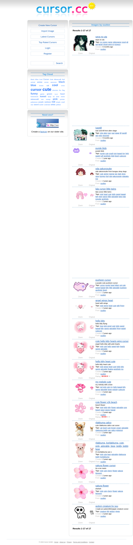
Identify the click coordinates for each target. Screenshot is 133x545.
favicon (43, 131)
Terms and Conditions (80, 542)
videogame (117, 42)
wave (103, 410)
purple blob (101, 148)
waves (107, 410)
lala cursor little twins (106, 189)
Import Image (47, 31)
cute (107, 153)
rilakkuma (99, 430)
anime (106, 174)
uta (97, 44)
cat (121, 285)
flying (122, 306)
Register (48, 53)
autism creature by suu (107, 506)
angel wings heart (104, 300)
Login (47, 48)
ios (122, 369)
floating (110, 369)
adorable (114, 196)
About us (63, 542)
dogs (124, 174)
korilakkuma (104, 457)
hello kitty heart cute (105, 361)
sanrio (105, 196)
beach (98, 410)
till (120, 133)
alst (97, 135)
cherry (109, 471)
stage (117, 133)
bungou (102, 176)
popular (98, 199)
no (101, 42)
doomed (106, 135)
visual (105, 44)
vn (113, 44)
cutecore (123, 156)
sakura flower (102, 485)
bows (110, 389)
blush (117, 156)
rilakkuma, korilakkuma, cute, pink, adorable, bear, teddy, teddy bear (112, 446)
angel (109, 326)
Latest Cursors (48, 36)
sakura (120, 471)
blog (100, 196)
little (109, 196)
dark (119, 174)
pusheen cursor (103, 280)
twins (120, 196)
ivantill (99, 128)
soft (102, 156)
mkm (100, 135)
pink (101, 194)
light (127, 153)
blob (112, 156)
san (109, 430)
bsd (107, 176)
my (111, 387)
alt (127, 42)
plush (105, 428)
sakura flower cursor (106, 465)
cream (118, 428)
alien (105, 133)
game (110, 42)
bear (109, 454)
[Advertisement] (37, 90)
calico (113, 430)
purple (102, 153)
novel (124, 42)
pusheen (123, 288)
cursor (102, 285)
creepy (105, 42)
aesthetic (107, 156)
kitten (117, 285)
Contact (91, 542)
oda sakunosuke (104, 168)
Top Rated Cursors (48, 42)
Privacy (69, 542)
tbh (108, 511)
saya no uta (101, 36)
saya (110, 44)
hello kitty (100, 321)
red (101, 387)
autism (112, 511)
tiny (123, 153)
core (125, 407)
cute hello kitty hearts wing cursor (112, 341)
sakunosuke (117, 176)
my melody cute (103, 382)
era (97, 179)
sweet (118, 194)
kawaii (119, 153)
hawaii (112, 410)
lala (124, 196)
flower (113, 407)
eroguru (118, 44)
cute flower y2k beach (106, 402)
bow (101, 326)
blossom (99, 473)
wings (106, 306)
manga (111, 174)
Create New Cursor (47, 25)
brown (113, 428)
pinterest (119, 430)
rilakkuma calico (103, 422)
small (111, 153)
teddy (105, 430)
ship (101, 133)
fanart (100, 44)
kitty (97, 196)
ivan (109, 133)
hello (113, 194)
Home (56, 542)
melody (115, 389)
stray (97, 176)
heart (106, 194)
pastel (98, 156)
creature (103, 511)
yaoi (113, 133)
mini (115, 153)
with (118, 306)
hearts (122, 346)
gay (116, 174)
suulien (103, 49)
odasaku (125, 176)
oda (110, 176)
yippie (117, 511)
